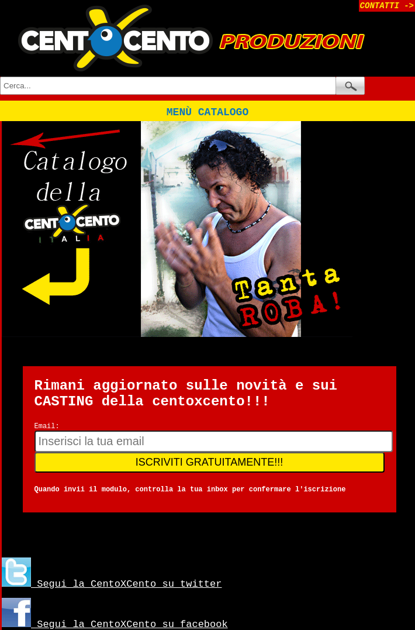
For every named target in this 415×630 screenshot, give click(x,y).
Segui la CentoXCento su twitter (112, 584)
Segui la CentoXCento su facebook (115, 624)
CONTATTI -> (387, 6)
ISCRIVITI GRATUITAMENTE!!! (209, 462)
